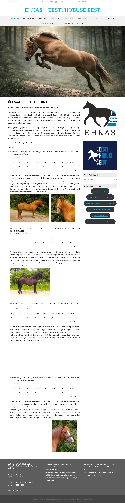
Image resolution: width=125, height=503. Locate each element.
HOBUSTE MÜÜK (100, 191)
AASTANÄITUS (83, 18)
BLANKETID (98, 18)
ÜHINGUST (42, 18)
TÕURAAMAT (55, 18)
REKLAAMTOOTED (48, 23)
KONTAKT (110, 18)
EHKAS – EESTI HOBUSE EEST (62, 10)
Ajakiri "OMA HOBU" (100, 215)
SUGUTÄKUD (69, 18)
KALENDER (15, 18)
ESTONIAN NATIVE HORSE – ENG (71, 23)
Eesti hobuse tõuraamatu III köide (100, 222)
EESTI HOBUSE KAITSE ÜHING (100, 209)
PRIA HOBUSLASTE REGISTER (100, 197)
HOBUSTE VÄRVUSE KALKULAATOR (100, 203)
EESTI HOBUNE (28, 18)
